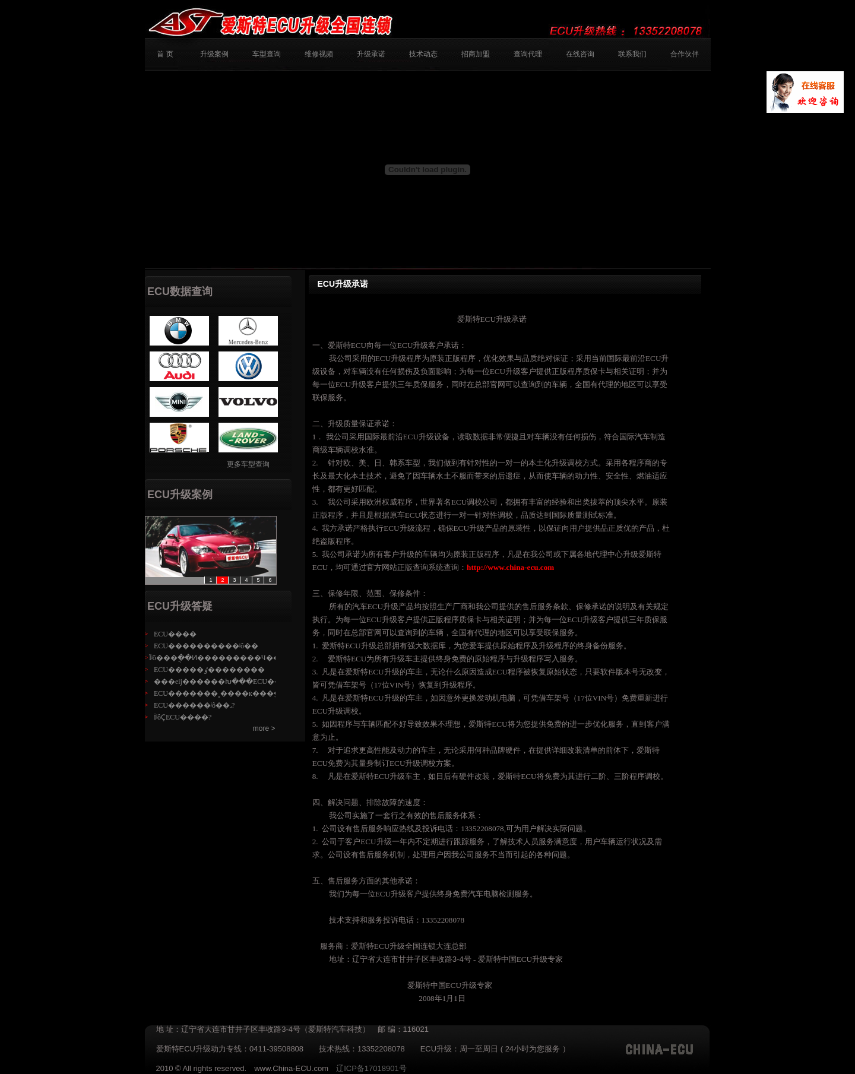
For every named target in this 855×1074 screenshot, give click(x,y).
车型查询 (266, 54)
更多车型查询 (248, 464)
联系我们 (632, 54)
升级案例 (214, 54)
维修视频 (319, 54)
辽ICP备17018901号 (375, 1068)
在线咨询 (580, 54)
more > (264, 728)
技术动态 (423, 54)
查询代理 (528, 54)
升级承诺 (371, 54)
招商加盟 (475, 54)
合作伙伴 (684, 54)
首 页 (165, 54)
